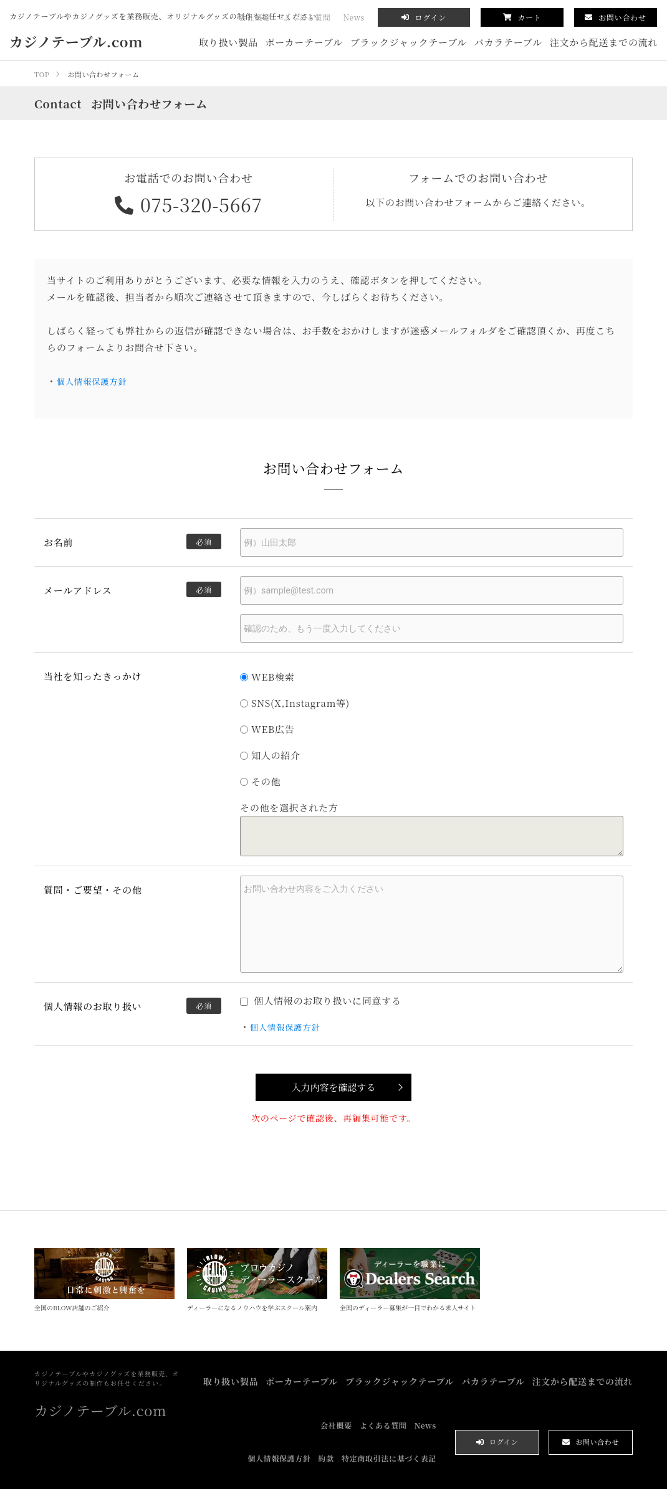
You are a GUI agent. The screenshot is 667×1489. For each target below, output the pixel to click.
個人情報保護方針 (96, 380)
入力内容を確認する (333, 1082)
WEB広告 (267, 728)
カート (522, 17)
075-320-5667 (188, 204)
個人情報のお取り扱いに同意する (320, 996)
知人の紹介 (270, 755)
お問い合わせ (615, 17)
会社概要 (255, 17)
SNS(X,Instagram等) (295, 702)
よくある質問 (307, 17)
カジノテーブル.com (76, 41)
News (354, 17)
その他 (260, 781)
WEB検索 (267, 676)
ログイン (423, 17)
